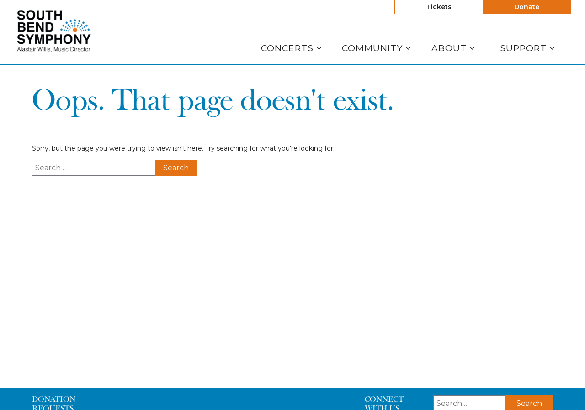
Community (376, 48)
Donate (526, 7)
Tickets (439, 7)
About (453, 48)
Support (527, 48)
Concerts (291, 48)
